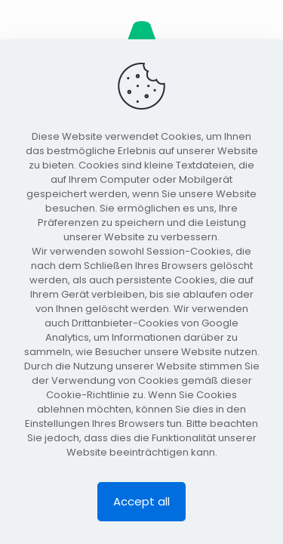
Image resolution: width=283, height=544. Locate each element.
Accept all (141, 501)
